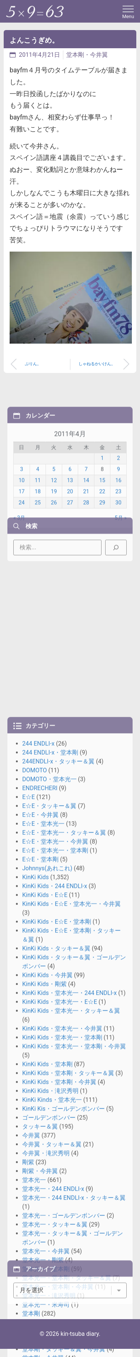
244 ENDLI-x (38, 985)
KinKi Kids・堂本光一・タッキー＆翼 (71, 1252)
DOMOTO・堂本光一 (49, 1021)
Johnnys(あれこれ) (47, 1110)
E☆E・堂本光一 (43, 1065)
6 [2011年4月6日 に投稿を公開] (70, 510)
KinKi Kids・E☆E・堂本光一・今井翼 (71, 1145)
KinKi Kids (35, 1118)
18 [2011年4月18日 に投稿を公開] (38, 532)
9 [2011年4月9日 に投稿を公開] (118, 510)
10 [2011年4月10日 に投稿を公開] (21, 521)
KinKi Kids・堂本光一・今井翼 (62, 1270)
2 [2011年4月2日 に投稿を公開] (118, 499)
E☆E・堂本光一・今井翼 (55, 1083)
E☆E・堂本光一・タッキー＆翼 (64, 1074)
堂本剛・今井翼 (87, 54)
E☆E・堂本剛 (40, 1101)
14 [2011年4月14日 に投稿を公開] (86, 521)
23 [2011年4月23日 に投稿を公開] (118, 532)
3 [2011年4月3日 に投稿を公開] (21, 510)
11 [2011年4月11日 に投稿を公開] (38, 521)
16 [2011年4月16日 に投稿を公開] (118, 521)
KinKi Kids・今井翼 (47, 1216)
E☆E (28, 1038)
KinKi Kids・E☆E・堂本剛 (56, 1163)
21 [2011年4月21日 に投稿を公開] (86, 532)
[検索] (116, 563)
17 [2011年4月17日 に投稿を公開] (21, 532)
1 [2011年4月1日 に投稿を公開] (102, 499)
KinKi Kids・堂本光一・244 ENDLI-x (69, 1234)
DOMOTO (34, 1012)
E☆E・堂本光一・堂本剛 (55, 1092)
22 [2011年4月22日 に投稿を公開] (102, 532)
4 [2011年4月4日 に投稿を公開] (37, 510)
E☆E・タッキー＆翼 (49, 1047)
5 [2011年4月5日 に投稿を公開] (53, 510)
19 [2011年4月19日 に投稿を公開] (54, 532)
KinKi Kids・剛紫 (44, 1225)
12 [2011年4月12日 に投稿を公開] (54, 521)
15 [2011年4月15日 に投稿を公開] (102, 521)
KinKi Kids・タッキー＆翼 (56, 1190)
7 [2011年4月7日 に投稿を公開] (85, 510)
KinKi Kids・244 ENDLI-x (54, 1127)
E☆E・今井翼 (40, 1056)
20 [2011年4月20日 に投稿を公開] (70, 532)
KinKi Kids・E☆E (44, 1136)
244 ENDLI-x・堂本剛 (50, 994)
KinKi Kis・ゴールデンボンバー (63, 1350)
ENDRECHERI (39, 1029)
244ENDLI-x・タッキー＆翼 (58, 1003)
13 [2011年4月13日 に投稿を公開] (70, 521)
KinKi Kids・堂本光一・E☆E (59, 1243)
